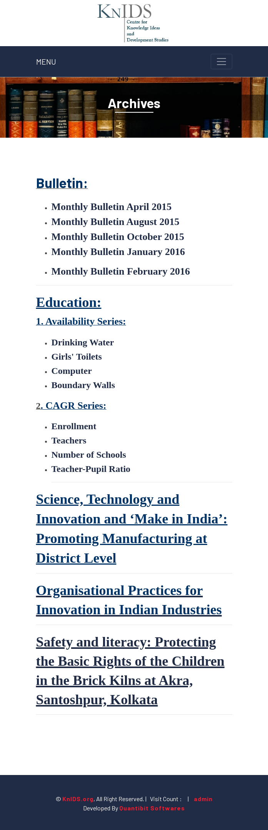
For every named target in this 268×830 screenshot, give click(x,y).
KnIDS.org (77, 798)
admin (202, 798)
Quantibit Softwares (152, 808)
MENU (46, 61)
